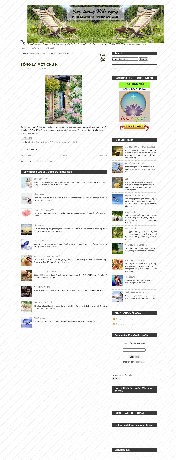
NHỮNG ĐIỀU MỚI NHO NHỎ (47, 256)
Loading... (116, 69)
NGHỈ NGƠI (130, 277)
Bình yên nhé (131, 212)
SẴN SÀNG (39, 194)
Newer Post (26, 156)
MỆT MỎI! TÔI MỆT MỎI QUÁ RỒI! (140, 147)
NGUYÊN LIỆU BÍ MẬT (135, 260)
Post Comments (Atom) (42, 161)
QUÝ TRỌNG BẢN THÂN (136, 292)
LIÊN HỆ (50, 48)
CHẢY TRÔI (39, 241)
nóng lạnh (40, 53)
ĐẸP (127, 179)
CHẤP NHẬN (39, 318)
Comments (119, 324)
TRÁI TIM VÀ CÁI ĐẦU (44, 210)
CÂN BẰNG (39, 225)
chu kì (31, 142)
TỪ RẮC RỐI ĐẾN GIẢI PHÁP (47, 272)
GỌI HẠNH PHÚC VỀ (43, 302)
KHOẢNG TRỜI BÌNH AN (136, 245)
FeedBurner (140, 362)
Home (24, 48)
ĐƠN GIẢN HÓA (41, 179)
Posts (117, 319)
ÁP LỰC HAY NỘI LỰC (135, 163)
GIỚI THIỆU (37, 48)
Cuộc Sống (41, 142)
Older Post (102, 156)
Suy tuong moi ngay (34, 69)
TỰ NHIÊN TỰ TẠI (42, 287)
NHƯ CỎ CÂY (131, 228)
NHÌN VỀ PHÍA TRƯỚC (135, 195)
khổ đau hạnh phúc (57, 142)
